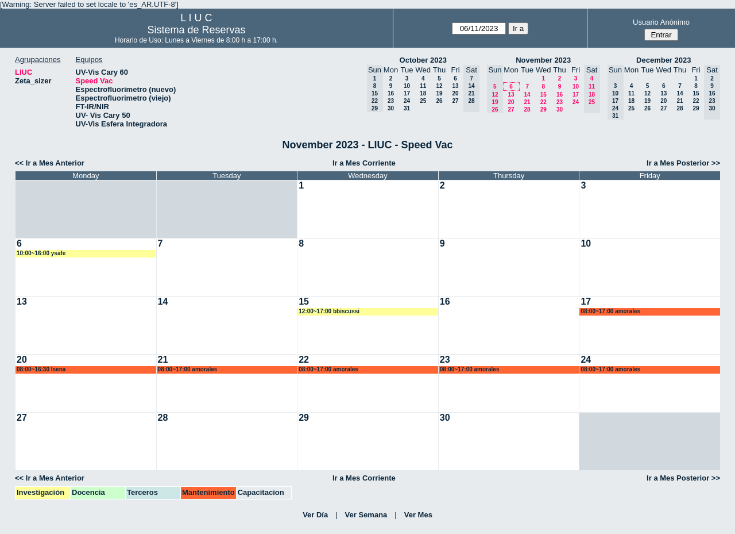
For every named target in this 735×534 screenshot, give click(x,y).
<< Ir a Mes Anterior (49, 163)
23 (391, 101)
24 (407, 101)
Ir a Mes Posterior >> (683, 163)
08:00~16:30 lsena (41, 369)
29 (543, 109)
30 (391, 108)
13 (455, 86)
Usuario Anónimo (661, 22)
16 (391, 93)
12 (439, 86)
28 (527, 109)
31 (407, 108)
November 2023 (543, 60)
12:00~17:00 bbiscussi (329, 311)
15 (543, 94)
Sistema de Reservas (196, 30)
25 (423, 101)
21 (527, 102)
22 (543, 102)
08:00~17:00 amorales (610, 311)
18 (423, 93)
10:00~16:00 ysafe (41, 253)
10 (407, 86)
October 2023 (423, 60)
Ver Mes (418, 514)
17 (407, 93)
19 (439, 93)
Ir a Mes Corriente (364, 163)
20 (455, 93)
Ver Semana (366, 514)
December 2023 (663, 60)
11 (423, 86)
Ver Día (315, 514)
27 (455, 101)
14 (527, 94)
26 (439, 101)
